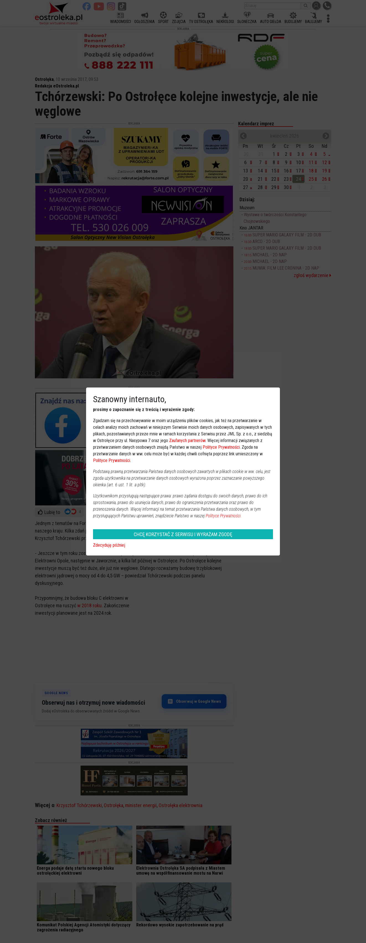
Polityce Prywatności (221, 447)
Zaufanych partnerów (187, 440)
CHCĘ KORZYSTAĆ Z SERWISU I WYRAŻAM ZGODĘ (183, 534)
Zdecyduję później (109, 545)
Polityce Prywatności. (224, 515)
